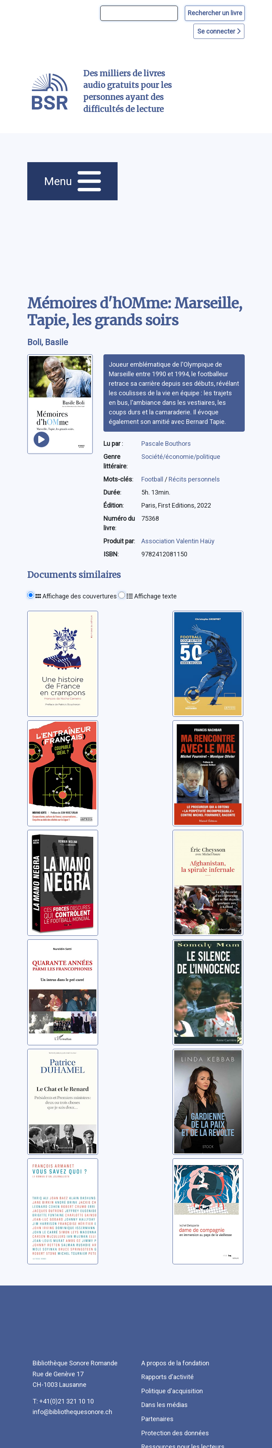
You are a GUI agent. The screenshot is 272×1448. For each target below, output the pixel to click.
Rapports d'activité (167, 1377)
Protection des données (175, 1433)
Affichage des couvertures (76, 596)
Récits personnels (194, 479)
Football (153, 479)
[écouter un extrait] (41, 439)
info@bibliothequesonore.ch (72, 1412)
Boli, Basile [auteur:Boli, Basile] (47, 342)
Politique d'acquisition (172, 1391)
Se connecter (218, 31)
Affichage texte (151, 596)
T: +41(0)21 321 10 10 (63, 1401)
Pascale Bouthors (166, 443)
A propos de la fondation (175, 1363)
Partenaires (157, 1419)
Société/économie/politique (180, 456)
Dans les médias (164, 1404)
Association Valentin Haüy (178, 541)
